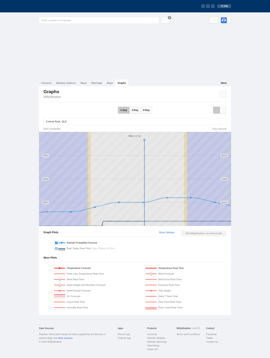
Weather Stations (66, 83)
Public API (152, 349)
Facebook (211, 334)
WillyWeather (52, 96)
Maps (110, 83)
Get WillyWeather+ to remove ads (204, 233)
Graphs (122, 83)
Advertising (153, 345)
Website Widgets (156, 338)
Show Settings (166, 232)
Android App (124, 338)
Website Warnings (157, 341)
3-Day (135, 110)
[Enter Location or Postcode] (99, 20)
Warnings (96, 83)
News (83, 83)
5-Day (146, 110)
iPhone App (124, 334)
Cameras (46, 83)
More (224, 83)
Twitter (209, 338)
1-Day (123, 110)
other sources (65, 338)
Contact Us (212, 341)
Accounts (152, 334)
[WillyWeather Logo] (56, 6)
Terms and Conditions (188, 334)
